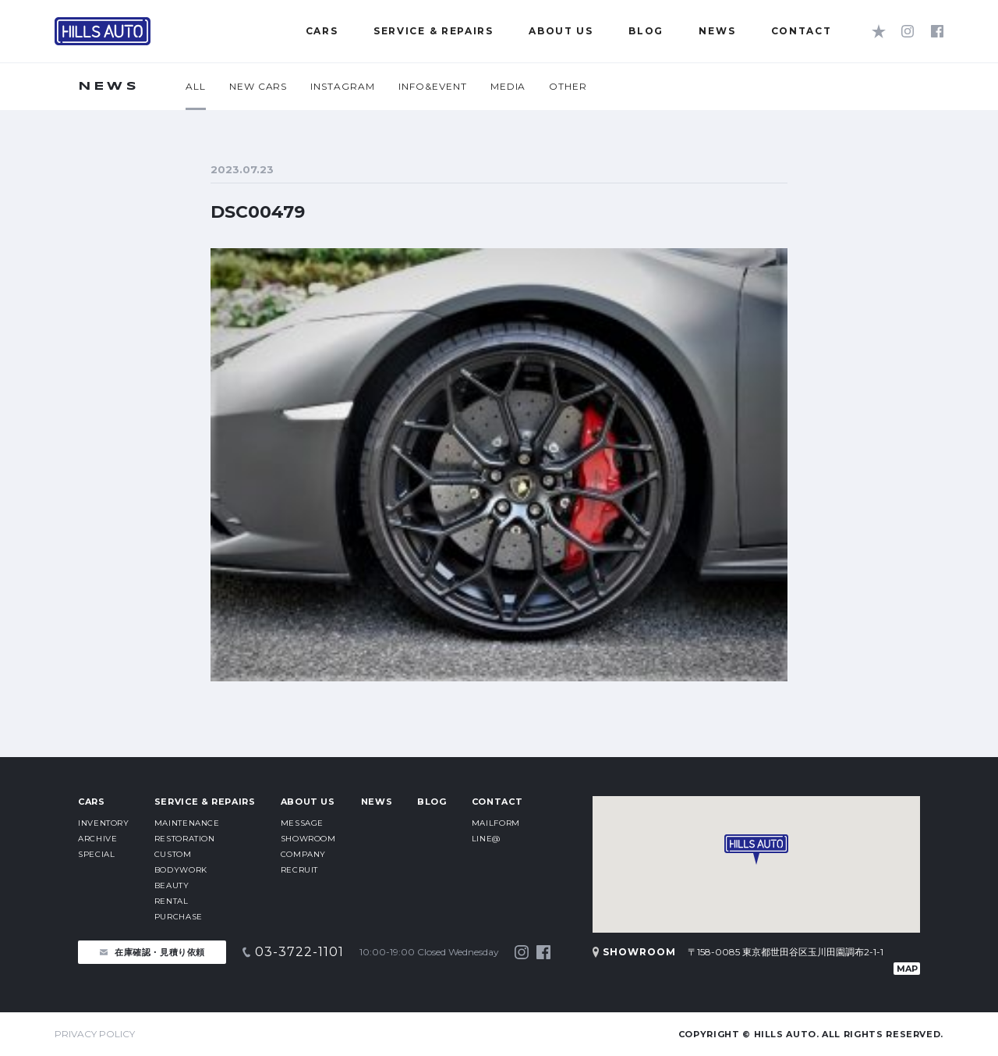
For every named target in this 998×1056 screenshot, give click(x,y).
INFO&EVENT (432, 86)
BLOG (432, 801)
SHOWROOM (308, 839)
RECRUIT (299, 870)
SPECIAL (96, 854)
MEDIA (508, 86)
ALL (196, 86)
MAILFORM (496, 823)
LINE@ (486, 839)
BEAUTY (171, 885)
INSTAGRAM (342, 86)
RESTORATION (184, 839)
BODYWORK (180, 870)
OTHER (568, 86)
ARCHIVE (97, 839)
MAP (907, 968)
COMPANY (303, 854)
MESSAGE (302, 823)
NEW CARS (258, 86)
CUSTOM (173, 854)
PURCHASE (178, 917)
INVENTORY (103, 823)
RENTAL (171, 901)
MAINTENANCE (187, 823)
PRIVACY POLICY (95, 1034)
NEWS (377, 801)
